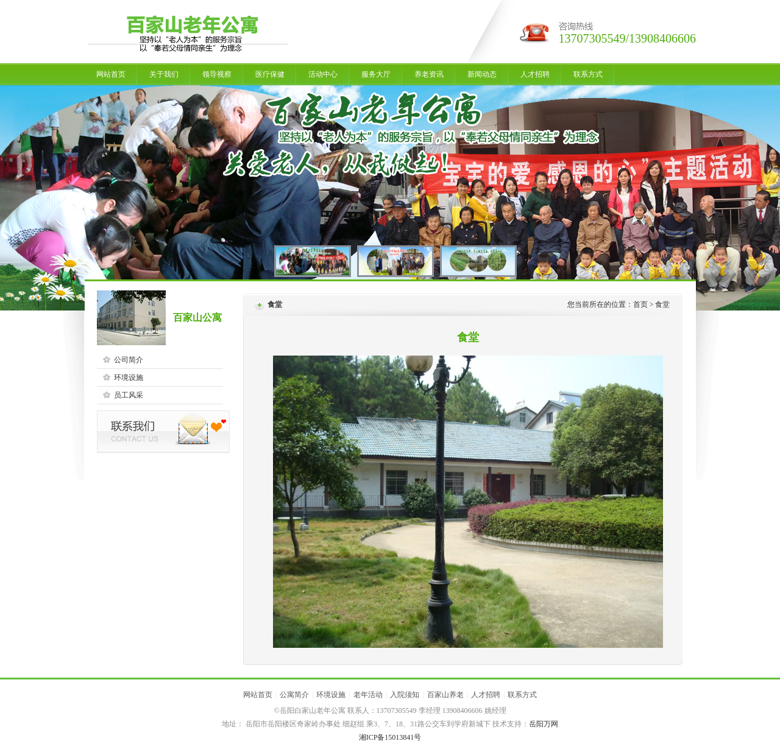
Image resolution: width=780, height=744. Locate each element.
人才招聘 (535, 74)
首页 (640, 304)
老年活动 (368, 694)
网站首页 (111, 74)
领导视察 (217, 74)
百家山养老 (445, 694)
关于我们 (164, 74)
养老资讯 (429, 74)
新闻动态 (482, 74)
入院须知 (404, 694)
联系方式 (588, 74)
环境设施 (331, 694)
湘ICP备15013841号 (390, 737)
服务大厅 (376, 74)
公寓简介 (294, 694)
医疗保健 (270, 74)
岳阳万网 (543, 724)
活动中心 (323, 74)
